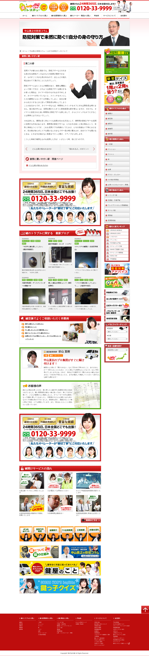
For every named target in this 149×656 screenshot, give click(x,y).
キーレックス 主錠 (114, 246)
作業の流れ (97, 622)
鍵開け (110, 113)
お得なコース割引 (98, 643)
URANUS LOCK (113, 233)
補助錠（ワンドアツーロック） (64, 625)
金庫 (109, 169)
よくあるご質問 (98, 641)
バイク (110, 164)
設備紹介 (96, 631)
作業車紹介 (97, 632)
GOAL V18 (111, 255)
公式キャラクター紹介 (118, 629)
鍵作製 (110, 134)
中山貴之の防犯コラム (37, 51)
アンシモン (111, 240)
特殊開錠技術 (97, 629)
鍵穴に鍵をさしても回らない (34, 324)
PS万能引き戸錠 (113, 243)
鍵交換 (110, 118)
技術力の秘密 (97, 627)
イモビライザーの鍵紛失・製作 (102, 634)
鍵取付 (110, 123)
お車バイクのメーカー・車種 (118, 185)
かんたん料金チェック (81, 622)
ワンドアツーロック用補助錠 (118, 205)
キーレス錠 (112, 210)
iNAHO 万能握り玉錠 (115, 249)
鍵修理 (110, 129)
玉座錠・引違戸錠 (114, 200)
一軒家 (110, 144)
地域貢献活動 (116, 627)
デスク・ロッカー (114, 174)
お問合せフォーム (117, 632)
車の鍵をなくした (31, 327)
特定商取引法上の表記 (118, 639)
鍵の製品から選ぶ (63, 618)
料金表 (79, 618)
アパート (111, 154)
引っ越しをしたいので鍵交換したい (36, 330)
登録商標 (115, 636)
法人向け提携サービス (118, 624)
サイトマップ (116, 641)
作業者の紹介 (97, 625)
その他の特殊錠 (113, 179)
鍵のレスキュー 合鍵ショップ (120, 643)
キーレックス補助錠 (114, 252)
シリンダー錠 (112, 195)
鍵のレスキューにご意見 (119, 634)
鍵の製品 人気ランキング (100, 624)
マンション (112, 149)
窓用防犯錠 (112, 220)
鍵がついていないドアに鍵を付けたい (37, 333)
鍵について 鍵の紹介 (99, 638)
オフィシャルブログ (99, 645)
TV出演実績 (116, 622)
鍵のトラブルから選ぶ (27, 618)
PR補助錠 (111, 259)
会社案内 (117, 618)
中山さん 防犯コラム (99, 639)
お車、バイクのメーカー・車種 (64, 632)
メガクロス (111, 236)
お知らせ (115, 631)
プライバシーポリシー (118, 638)
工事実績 (96, 636)
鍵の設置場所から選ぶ (46, 618)
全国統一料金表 (79, 624)
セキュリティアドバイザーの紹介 (121, 625)
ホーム (24, 51)
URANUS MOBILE (114, 230)
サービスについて (101, 618)
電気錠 (110, 215)
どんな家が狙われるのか (38, 165)
